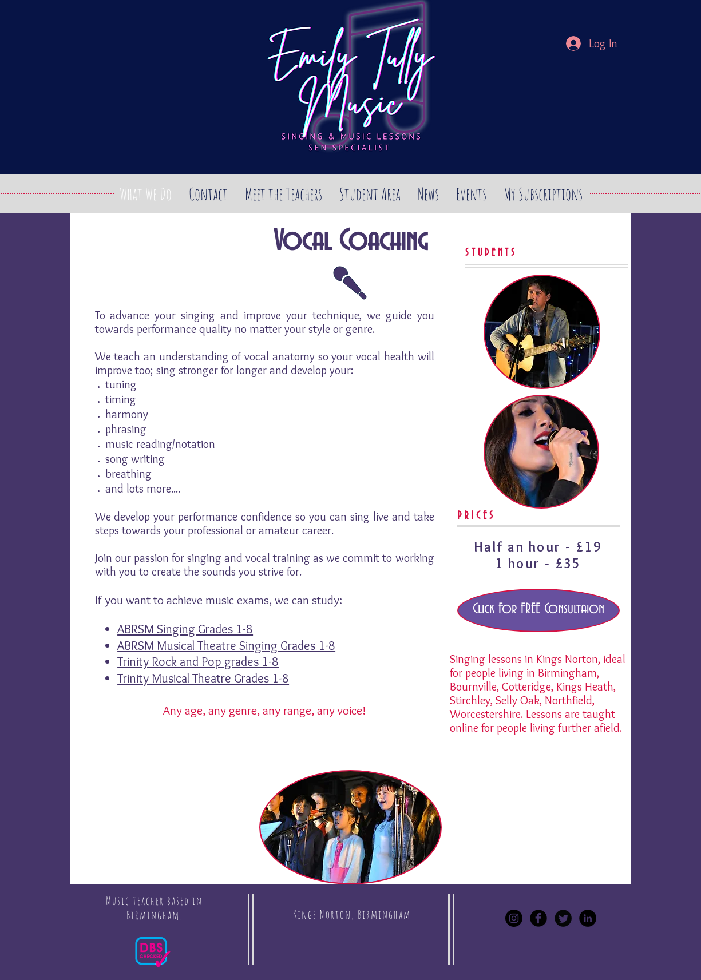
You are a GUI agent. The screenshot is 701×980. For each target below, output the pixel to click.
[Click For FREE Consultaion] (538, 610)
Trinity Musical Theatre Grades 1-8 (203, 678)
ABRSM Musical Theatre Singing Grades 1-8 (226, 645)
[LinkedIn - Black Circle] (587, 918)
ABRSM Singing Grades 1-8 (185, 629)
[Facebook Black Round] (538, 918)
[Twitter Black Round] (563, 918)
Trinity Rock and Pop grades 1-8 (198, 661)
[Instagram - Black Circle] (513, 918)
